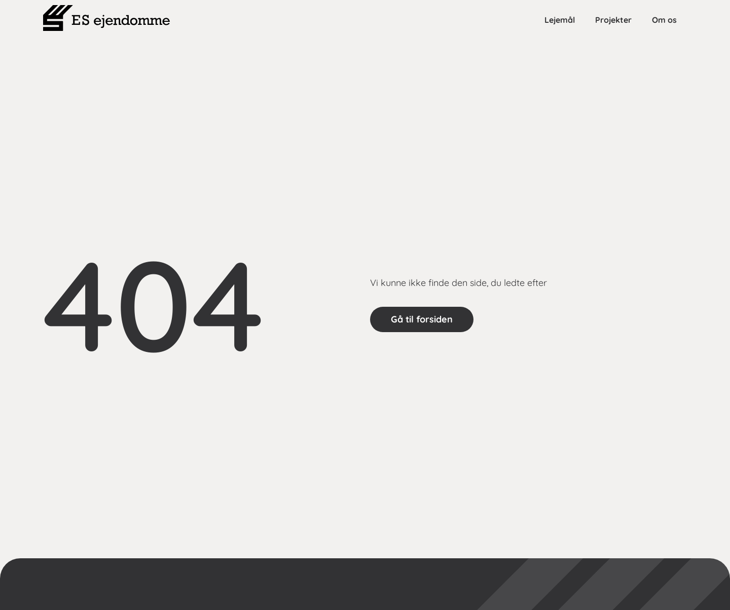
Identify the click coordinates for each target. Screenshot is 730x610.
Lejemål (559, 20)
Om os (664, 20)
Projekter (613, 20)
